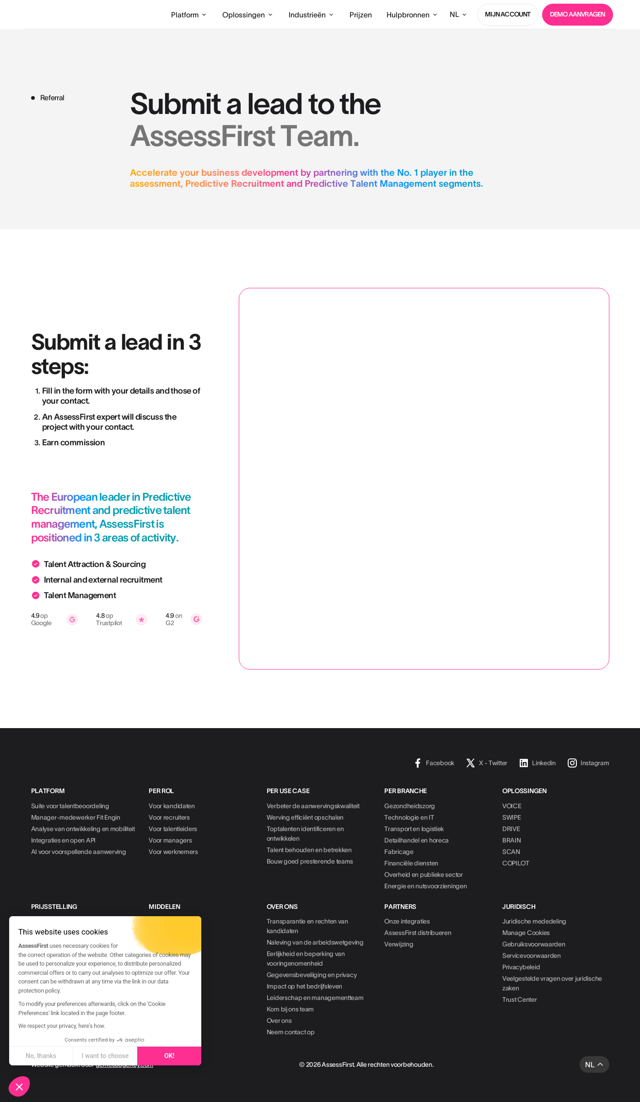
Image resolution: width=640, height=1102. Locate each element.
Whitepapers (167, 944)
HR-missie (163, 967)
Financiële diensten (411, 863)
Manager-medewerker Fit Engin (75, 817)
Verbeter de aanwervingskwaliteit (313, 806)
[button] (19, 1086)
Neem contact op (291, 1032)
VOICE (512, 806)
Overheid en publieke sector (423, 874)
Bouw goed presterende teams (310, 861)
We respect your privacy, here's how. (61, 1026)
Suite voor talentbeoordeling (70, 806)
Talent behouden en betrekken (309, 850)
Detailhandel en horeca (416, 840)
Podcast (160, 955)
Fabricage (398, 851)
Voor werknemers (173, 851)
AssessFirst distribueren (417, 932)
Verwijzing (398, 944)
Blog (155, 932)
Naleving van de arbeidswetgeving (315, 942)
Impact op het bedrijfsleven (304, 986)
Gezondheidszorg (409, 806)
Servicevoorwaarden (531, 955)
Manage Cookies (526, 932)
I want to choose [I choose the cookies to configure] (105, 1055)
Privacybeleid (521, 967)
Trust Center (519, 999)
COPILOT (515, 863)
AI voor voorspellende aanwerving (78, 851)
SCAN (511, 851)
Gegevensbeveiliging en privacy (312, 974)
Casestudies (166, 921)
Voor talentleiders (173, 828)
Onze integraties (407, 921)
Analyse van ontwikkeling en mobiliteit (83, 828)
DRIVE (511, 828)
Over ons (279, 1020)
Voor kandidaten (172, 806)
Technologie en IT (409, 817)
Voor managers (170, 840)
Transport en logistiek (414, 828)
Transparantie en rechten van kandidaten (307, 926)
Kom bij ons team (290, 1009)
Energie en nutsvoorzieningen (425, 886)
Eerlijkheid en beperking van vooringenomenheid (306, 958)
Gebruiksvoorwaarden (533, 944)
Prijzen (361, 15)
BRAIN (511, 840)
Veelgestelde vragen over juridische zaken (552, 983)
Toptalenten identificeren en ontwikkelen (305, 833)
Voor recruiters (169, 817)
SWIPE (511, 817)
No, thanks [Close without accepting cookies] (41, 1055)
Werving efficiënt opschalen (305, 817)
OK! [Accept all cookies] (169, 1055)
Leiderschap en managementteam (315, 997)
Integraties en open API (63, 840)
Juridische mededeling (534, 921)
